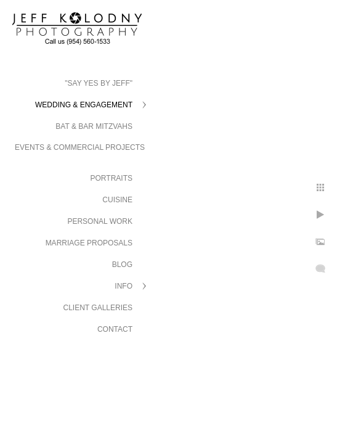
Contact (114, 329)
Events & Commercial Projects (80, 147)
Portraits (111, 178)
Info (123, 286)
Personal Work (99, 221)
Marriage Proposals (89, 243)
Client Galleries (98, 307)
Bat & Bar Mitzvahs (93, 126)
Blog (122, 264)
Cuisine (117, 199)
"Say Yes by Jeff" (98, 83)
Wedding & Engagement (83, 105)
